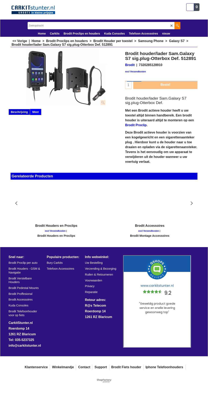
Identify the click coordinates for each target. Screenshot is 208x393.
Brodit (130, 65)
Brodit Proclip (136, 125)
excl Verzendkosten (135, 71)
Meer (35, 112)
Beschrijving (19, 112)
